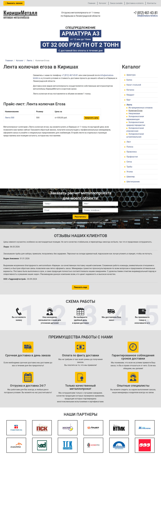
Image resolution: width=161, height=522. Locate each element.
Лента (129, 105)
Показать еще (80, 287)
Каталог (102, 3)
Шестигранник (133, 181)
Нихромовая (134, 113)
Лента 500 (9, 117)
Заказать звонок (13, 3)
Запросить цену (91, 118)
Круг (129, 100)
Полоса (130, 147)
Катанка (130, 90)
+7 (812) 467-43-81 (70, 75)
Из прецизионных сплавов (141, 108)
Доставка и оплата (135, 3)
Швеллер (131, 176)
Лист (129, 142)
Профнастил (132, 157)
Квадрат (130, 95)
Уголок (130, 172)
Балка (129, 80)
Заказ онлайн (116, 3)
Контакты (151, 3)
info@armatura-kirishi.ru (147, 15)
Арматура (131, 75)
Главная (91, 3)
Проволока (132, 152)
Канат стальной (134, 85)
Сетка (129, 162)
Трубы (129, 167)
